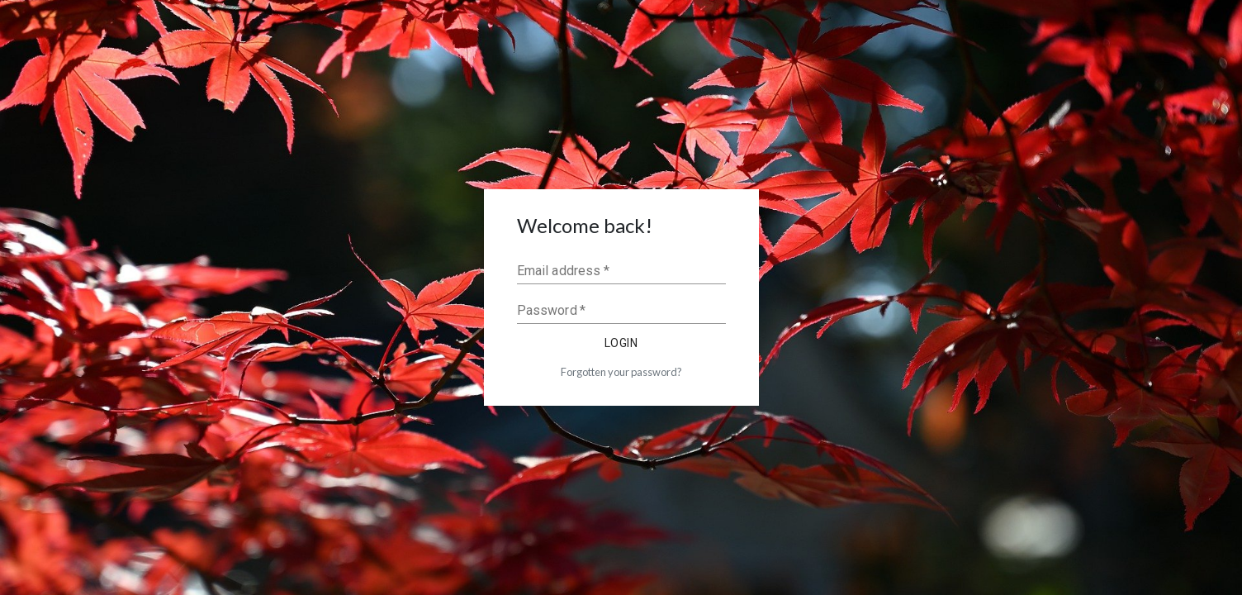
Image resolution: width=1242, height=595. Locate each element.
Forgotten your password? (621, 371)
